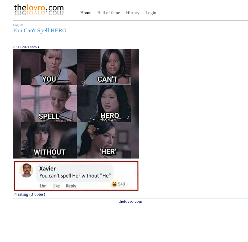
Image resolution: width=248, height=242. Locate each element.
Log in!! (19, 25)
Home (85, 12)
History (132, 12)
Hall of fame (108, 12)
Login (151, 12)
